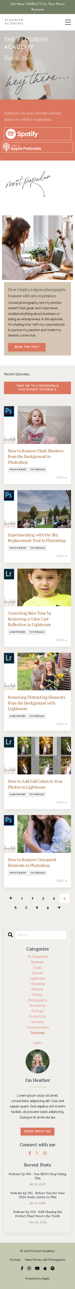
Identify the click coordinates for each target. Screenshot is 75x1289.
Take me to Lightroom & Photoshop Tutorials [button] (37, 388)
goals (37, 968)
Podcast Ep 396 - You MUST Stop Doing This (37, 1176)
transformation (37, 1027)
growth (37, 973)
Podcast (15, 1259)
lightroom (17, 632)
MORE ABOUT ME (37, 1131)
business (37, 962)
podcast (37, 1011)
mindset (37, 989)
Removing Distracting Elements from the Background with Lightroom (36, 702)
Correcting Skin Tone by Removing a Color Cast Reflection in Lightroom (29, 618)
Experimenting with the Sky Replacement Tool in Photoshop (37, 537)
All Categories (37, 957)
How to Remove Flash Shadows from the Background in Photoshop (36, 456)
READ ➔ (62, 477)
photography (37, 1000)
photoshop (18, 470)
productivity (37, 1016)
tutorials (37, 470)
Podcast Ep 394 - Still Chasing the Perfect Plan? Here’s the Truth (37, 1214)
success (37, 1022)
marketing (37, 984)
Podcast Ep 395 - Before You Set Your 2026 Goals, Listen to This (37, 1195)
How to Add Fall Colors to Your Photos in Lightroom (35, 784)
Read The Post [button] (26, 347)
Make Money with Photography (45, 1259)
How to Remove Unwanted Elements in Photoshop (32, 862)
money (37, 995)
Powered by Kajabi (37, 1278)
